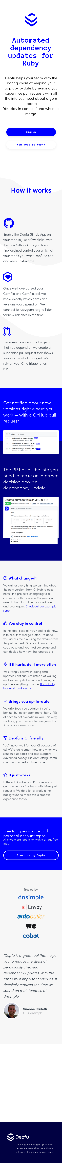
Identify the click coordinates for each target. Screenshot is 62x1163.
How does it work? (31, 144)
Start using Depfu (31, 855)
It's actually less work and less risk (29, 686)
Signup (31, 132)
